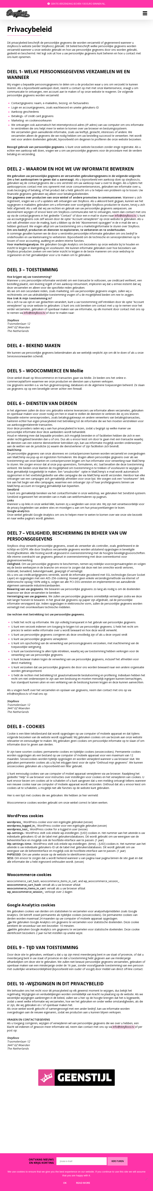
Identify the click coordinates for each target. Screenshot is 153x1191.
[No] (146, 1179)
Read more (83, 1183)
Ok (65, 1183)
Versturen (117, 1161)
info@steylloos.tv (125, 215)
